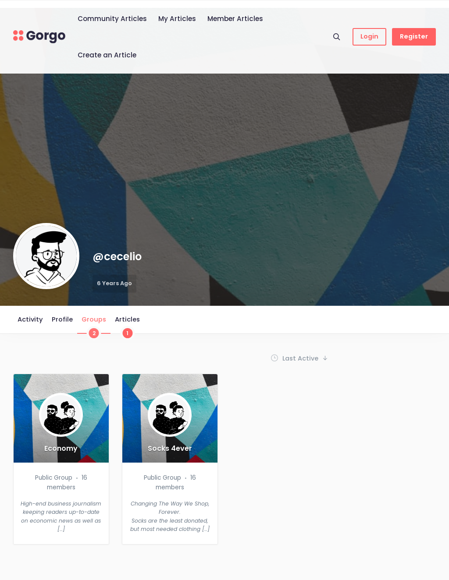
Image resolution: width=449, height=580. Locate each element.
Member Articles (235, 18)
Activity (30, 319)
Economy (61, 448)
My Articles (177, 18)
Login (369, 36)
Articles (127, 324)
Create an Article (107, 55)
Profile (62, 319)
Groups (94, 324)
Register (414, 36)
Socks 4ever (170, 448)
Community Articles (112, 18)
